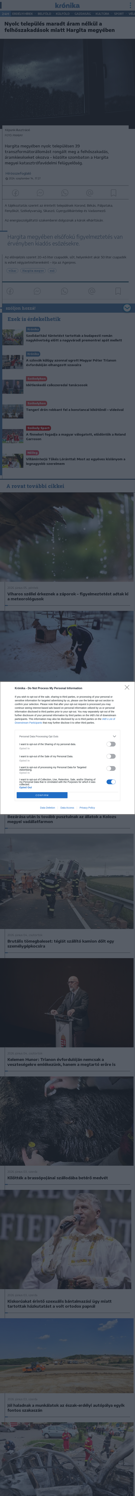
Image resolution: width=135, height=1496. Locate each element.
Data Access (67, 807)
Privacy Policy (87, 807)
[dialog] (67, 748)
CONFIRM (42, 795)
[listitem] (67, 736)
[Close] (128, 688)
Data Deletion (47, 807)
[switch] (111, 744)
